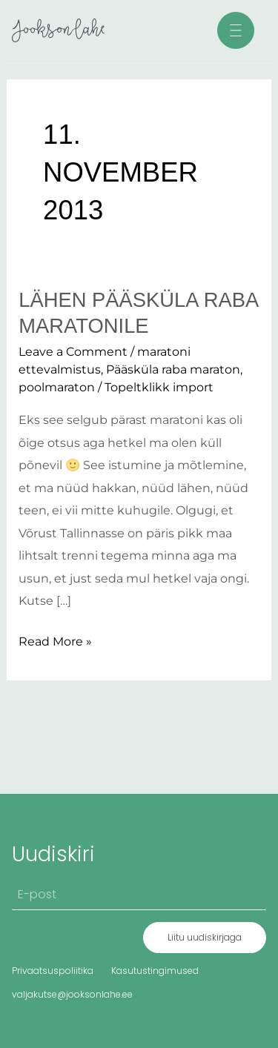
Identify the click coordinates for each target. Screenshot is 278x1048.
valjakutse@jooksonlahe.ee (72, 994)
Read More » (55, 639)
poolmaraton (57, 386)
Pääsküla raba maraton (173, 369)
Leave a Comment (73, 351)
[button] (235, 30)
